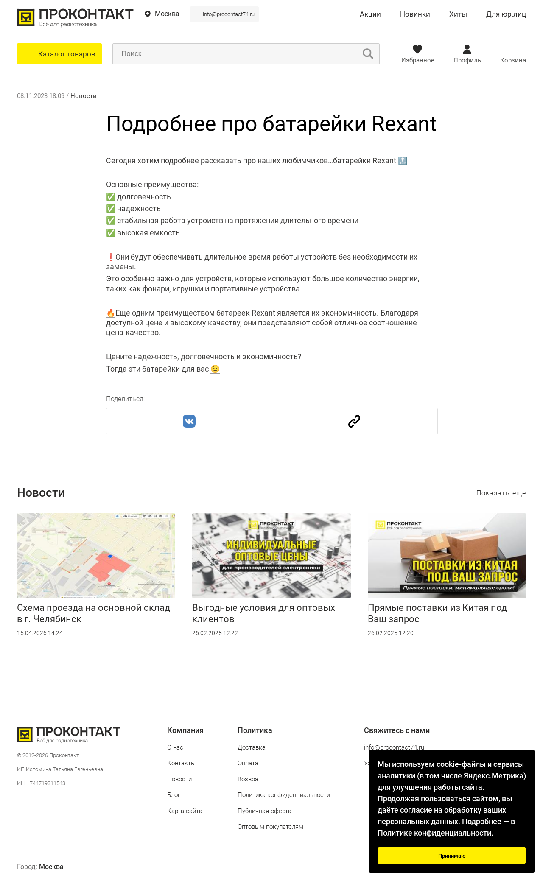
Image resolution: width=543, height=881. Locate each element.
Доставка (252, 747)
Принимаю (452, 856)
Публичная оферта (264, 811)
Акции (370, 14)
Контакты (181, 763)
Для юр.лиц (506, 14)
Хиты (458, 14)
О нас (175, 747)
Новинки (415, 14)
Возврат (249, 779)
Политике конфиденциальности (434, 832)
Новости (83, 96)
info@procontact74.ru (229, 14)
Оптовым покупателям (270, 827)
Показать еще (501, 493)
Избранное (417, 60)
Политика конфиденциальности (284, 795)
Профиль (467, 60)
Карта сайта (184, 811)
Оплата (248, 763)
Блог (173, 795)
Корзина (513, 60)
